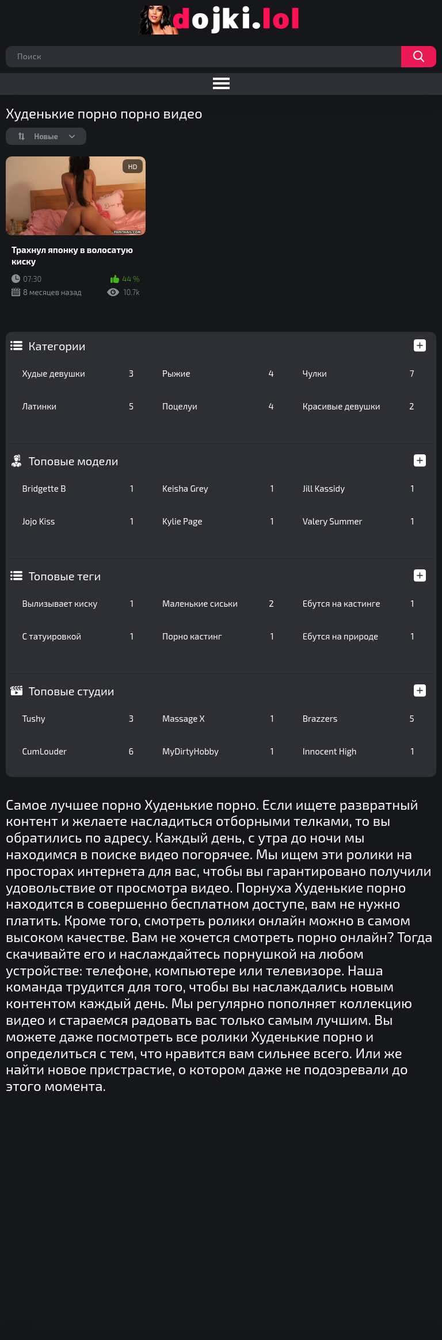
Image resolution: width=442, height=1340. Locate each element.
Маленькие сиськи (218, 603)
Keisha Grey (218, 488)
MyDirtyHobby (218, 751)
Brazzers (358, 718)
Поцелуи (218, 406)
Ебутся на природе (358, 636)
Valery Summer (358, 521)
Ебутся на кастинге (358, 603)
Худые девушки (78, 373)
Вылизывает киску (78, 603)
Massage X (218, 718)
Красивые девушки (358, 406)
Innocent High (358, 751)
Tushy (78, 718)
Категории (56, 346)
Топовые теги (64, 576)
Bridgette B (78, 488)
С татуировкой (78, 636)
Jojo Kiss (78, 521)
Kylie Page (218, 521)
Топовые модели (73, 461)
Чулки (358, 373)
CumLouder (78, 751)
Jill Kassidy (358, 488)
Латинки (78, 406)
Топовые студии (71, 691)
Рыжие (218, 373)
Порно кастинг (218, 636)
